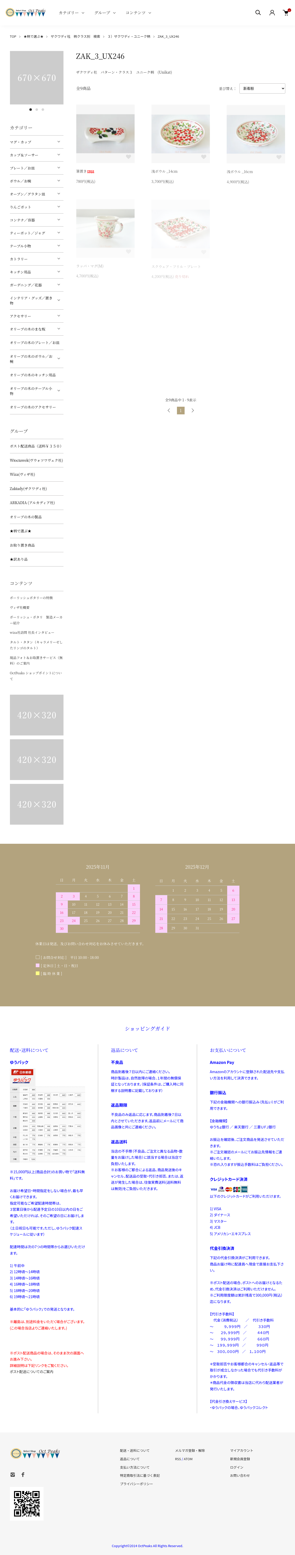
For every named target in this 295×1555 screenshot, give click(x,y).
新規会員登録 (240, 1458)
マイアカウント (241, 1450)
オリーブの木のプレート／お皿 (35, 342)
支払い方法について (135, 1467)
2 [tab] (36, 109)
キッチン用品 (20, 271)
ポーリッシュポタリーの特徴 (31, 597)
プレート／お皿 (22, 167)
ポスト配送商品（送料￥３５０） (36, 446)
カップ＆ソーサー (24, 154)
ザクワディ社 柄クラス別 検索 (75, 36)
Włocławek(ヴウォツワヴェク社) (36, 460)
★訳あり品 (19, 559)
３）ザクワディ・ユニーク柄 (128, 36)
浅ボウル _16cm (240, 172)
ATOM (188, 1458)
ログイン (236, 1467)
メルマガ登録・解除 (190, 1450)
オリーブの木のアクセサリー (33, 407)
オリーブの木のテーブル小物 (31, 391)
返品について (130, 1458)
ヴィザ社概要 (20, 607)
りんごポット (20, 206)
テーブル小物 (20, 245)
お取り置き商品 (22, 545)
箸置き (85, 172)
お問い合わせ (240, 1475)
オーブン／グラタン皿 (27, 193)
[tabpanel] (36, 77)
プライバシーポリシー (136, 1483)
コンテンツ (135, 13)
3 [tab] (43, 109)
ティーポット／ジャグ (27, 232)
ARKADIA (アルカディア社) (32, 502)
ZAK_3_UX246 (168, 36)
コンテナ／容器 (22, 219)
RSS (178, 1458)
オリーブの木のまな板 (27, 329)
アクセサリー (20, 316)
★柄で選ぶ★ (33, 36)
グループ (102, 13)
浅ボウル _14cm (164, 172)
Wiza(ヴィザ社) (22, 474)
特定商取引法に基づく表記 (140, 1475)
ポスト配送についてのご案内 (32, 1371)
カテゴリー (69, 13)
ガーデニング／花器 (26, 284)
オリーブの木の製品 (26, 516)
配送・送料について (135, 1450)
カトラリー (19, 258)
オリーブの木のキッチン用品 (33, 374)
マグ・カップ (20, 141)
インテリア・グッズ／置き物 (31, 300)
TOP (13, 36)
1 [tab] (30, 109)
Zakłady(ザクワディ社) (28, 488)
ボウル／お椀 (20, 180)
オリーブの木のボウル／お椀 (31, 359)
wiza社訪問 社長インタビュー (32, 632)
